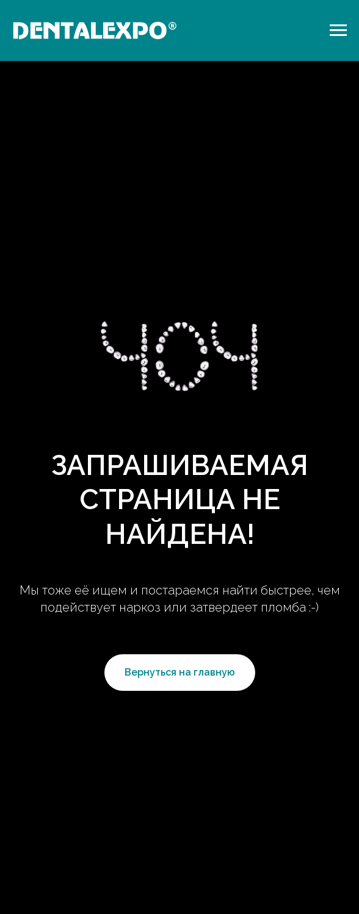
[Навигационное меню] (338, 30)
